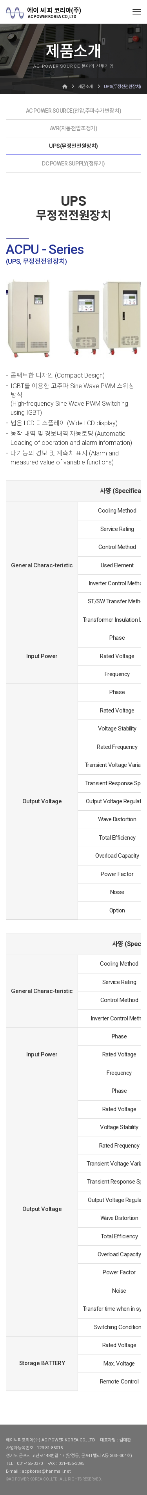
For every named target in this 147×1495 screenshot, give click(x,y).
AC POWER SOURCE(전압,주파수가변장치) (73, 111)
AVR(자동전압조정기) (73, 128)
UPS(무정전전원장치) (73, 146)
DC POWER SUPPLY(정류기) (73, 163)
